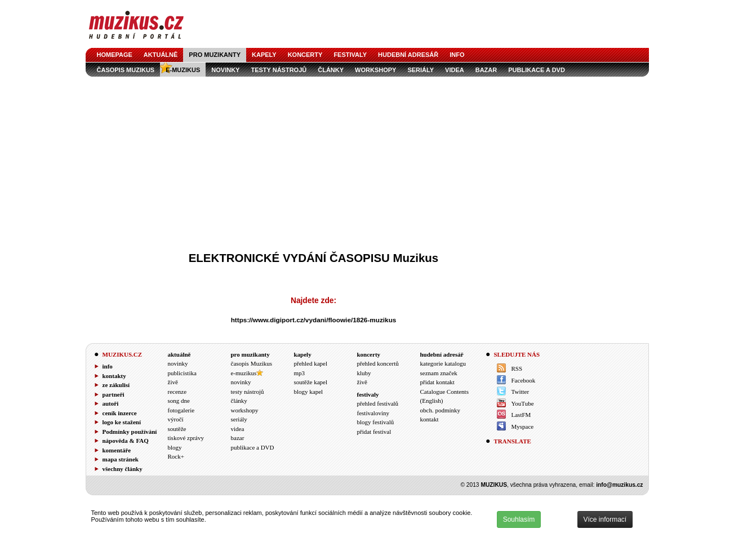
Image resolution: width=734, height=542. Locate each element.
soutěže (177, 428)
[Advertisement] (367, 161)
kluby (364, 373)
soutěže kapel (311, 382)
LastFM (521, 414)
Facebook (523, 380)
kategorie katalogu (443, 363)
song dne (179, 400)
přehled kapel (311, 363)
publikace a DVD (536, 69)
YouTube (522, 403)
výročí (176, 419)
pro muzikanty (215, 54)
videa (454, 69)
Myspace (522, 426)
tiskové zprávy (186, 437)
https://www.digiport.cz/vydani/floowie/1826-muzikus (314, 319)
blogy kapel (308, 391)
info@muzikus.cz (619, 485)
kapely (264, 54)
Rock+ (176, 456)
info (457, 54)
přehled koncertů (378, 363)
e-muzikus (183, 69)
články (331, 69)
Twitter (520, 391)
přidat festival (374, 431)
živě (173, 382)
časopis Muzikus (126, 69)
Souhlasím (519, 519)
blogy (175, 447)
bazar (486, 69)
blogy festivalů (375, 422)
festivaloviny (373, 413)
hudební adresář (408, 54)
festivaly (350, 54)
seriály (420, 69)
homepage (114, 54)
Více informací (605, 519)
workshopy (375, 69)
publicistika (182, 373)
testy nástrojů (278, 69)
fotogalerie (181, 410)
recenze (177, 391)
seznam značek (438, 373)
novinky (225, 69)
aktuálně (161, 54)
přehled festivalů (378, 403)
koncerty (305, 54)
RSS (517, 368)
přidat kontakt (437, 382)
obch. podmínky (440, 410)
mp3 (299, 373)
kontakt (429, 419)
